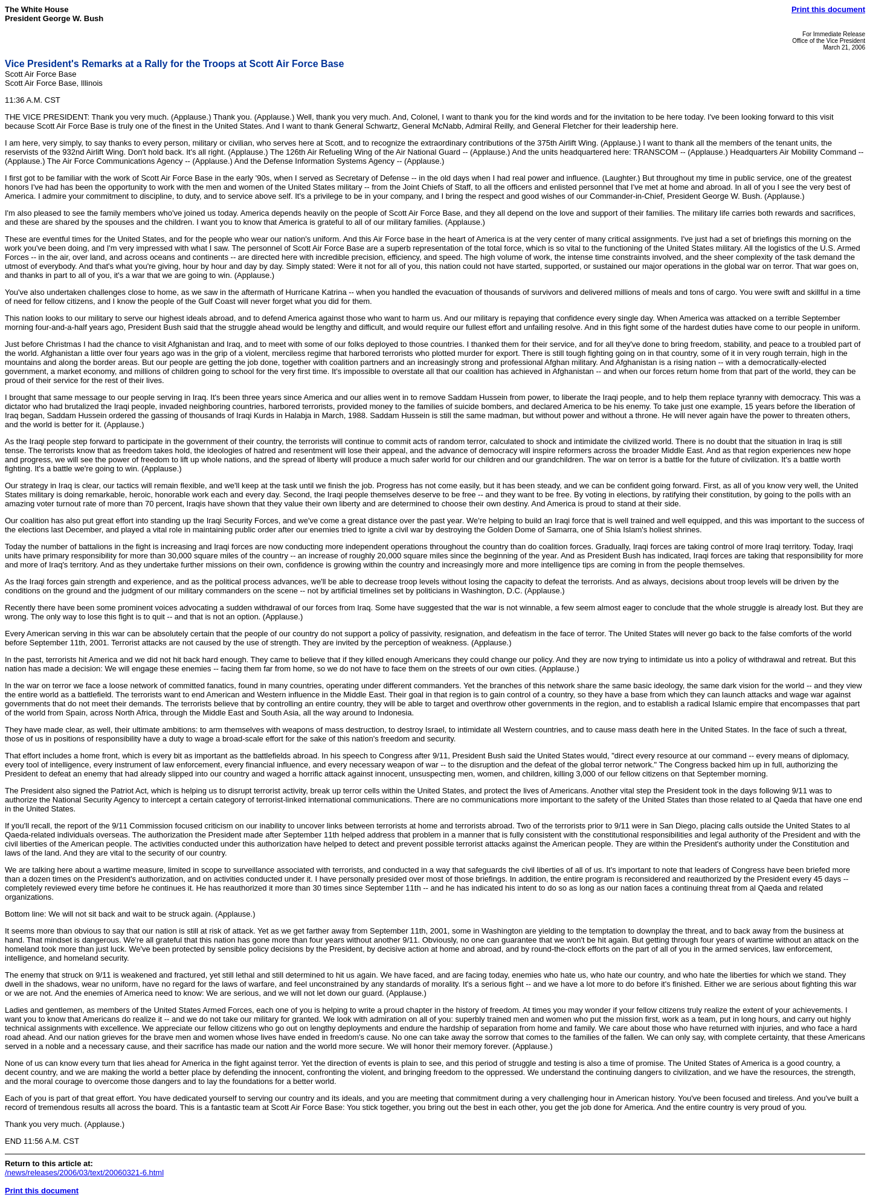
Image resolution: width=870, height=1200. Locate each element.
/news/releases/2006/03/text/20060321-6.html (84, 1172)
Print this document (828, 9)
